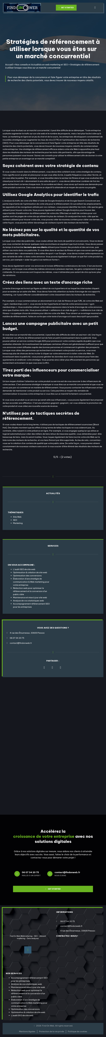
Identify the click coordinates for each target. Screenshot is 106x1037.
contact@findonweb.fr (67, 872)
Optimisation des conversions (27, 575)
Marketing (18, 523)
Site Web (17, 517)
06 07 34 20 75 (30, 872)
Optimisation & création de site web (30, 572)
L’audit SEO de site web (24, 569)
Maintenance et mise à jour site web (30, 597)
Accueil (9, 64)
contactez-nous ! (67, 936)
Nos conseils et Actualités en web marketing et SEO (41, 64)
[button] (95, 7)
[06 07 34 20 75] (17, 874)
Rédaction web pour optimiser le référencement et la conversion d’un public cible (30, 591)
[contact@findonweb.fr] (49, 873)
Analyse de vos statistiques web (28, 600)
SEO (15, 520)
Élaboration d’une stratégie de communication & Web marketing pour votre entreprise (31, 581)
